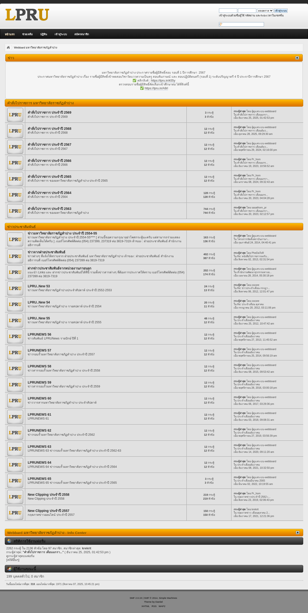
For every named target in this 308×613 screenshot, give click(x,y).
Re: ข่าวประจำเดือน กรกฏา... (253, 288)
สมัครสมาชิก (81, 34)
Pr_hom (256, 159)
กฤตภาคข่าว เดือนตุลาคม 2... (253, 512)
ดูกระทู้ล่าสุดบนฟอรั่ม (20, 556)
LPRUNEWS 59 (39, 382)
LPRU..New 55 (39, 318)
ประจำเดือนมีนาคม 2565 (251, 480)
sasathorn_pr (259, 207)
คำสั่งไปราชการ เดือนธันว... (252, 130)
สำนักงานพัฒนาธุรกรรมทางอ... (254, 272)
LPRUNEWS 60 (39, 398)
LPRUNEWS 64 (39, 462)
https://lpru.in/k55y (163, 80)
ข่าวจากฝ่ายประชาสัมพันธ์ (46, 252)
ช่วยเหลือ (27, 34)
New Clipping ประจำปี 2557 (48, 511)
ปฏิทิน (43, 34)
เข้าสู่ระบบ (61, 34)
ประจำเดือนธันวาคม (248, 320)
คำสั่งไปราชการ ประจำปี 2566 (49, 161)
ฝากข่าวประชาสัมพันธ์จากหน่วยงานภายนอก (59, 268)
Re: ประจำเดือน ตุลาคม (250, 304)
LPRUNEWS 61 (39, 414)
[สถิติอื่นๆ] (12, 560)
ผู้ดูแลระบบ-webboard (264, 111)
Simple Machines (168, 598)
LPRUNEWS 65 (39, 479)
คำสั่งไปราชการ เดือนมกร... (252, 162)
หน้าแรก (10, 34)
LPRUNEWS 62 (39, 430)
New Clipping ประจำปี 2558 (48, 494)
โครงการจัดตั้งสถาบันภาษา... (253, 239)
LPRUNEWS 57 (39, 350)
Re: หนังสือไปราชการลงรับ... (253, 256)
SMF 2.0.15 (136, 598)
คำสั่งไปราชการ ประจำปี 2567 (49, 144)
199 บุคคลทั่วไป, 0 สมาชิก (25, 576)
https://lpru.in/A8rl (156, 88)
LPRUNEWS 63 (39, 446)
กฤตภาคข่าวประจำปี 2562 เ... (253, 496)
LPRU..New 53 (39, 286)
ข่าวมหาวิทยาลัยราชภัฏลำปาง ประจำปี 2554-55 (62, 233)
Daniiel (159, 601)
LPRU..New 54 (39, 302)
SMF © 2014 (151, 598)
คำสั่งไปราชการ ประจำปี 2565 (49, 177)
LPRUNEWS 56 (39, 334)
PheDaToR (258, 252)
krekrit (255, 509)
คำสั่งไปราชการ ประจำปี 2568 (49, 129)
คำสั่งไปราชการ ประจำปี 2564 (49, 193)
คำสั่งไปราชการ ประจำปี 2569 (49, 112)
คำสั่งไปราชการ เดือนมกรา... (253, 114)
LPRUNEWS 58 (39, 366)
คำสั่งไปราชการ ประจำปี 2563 (49, 209)
